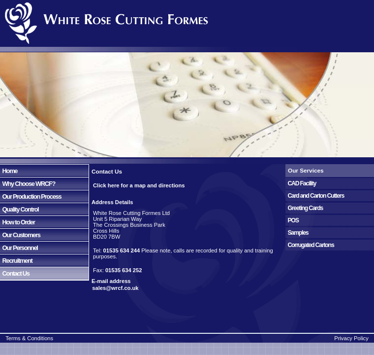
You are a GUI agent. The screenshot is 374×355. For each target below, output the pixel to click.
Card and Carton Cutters (314, 195)
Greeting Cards (304, 208)
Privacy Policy (351, 338)
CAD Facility (300, 183)
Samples (296, 232)
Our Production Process (30, 196)
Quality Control (19, 209)
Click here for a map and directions (139, 185)
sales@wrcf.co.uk (113, 288)
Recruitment (16, 260)
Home (8, 171)
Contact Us (15, 273)
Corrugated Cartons (309, 245)
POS (292, 220)
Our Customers (20, 235)
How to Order (17, 222)
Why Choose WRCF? (27, 183)
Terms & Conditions (29, 338)
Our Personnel (19, 247)
